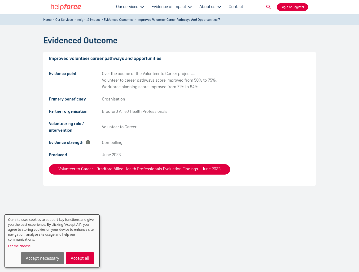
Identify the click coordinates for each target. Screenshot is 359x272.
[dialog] (52, 241)
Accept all (80, 258)
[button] (268, 7)
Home (47, 20)
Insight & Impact (88, 20)
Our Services (64, 20)
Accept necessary (42, 258)
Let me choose (19, 246)
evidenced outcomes (119, 20)
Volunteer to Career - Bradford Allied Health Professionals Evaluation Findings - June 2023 (139, 169)
